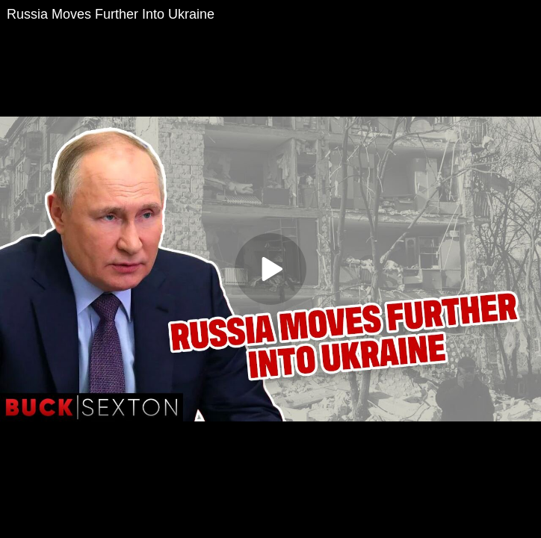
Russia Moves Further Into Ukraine (110, 14)
